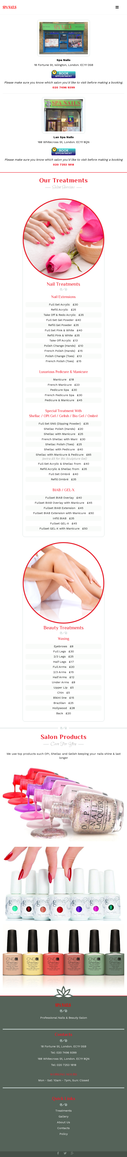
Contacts (63, 1128)
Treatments (63, 1110)
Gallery (63, 1116)
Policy (63, 1134)
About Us (63, 1122)
